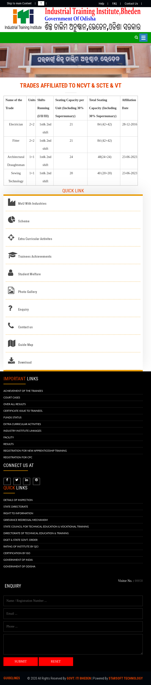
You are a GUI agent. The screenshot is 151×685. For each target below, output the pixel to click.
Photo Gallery (27, 292)
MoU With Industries (32, 203)
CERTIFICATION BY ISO (16, 553)
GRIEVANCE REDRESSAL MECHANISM (25, 519)
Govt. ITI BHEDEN (79, 678)
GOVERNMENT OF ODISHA (19, 566)
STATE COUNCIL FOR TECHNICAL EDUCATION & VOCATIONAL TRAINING (46, 526)
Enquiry (23, 309)
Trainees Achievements (35, 256)
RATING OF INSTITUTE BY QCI (20, 546)
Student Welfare (29, 274)
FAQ (114, 3)
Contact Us (131, 3)
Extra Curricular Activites (35, 239)
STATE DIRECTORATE (15, 506)
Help (101, 3)
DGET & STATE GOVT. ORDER (20, 539)
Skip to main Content (19, 3)
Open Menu (143, 37)
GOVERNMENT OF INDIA (18, 559)
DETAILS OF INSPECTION (18, 499)
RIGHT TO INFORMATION (18, 513)
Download (25, 362)
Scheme (24, 221)
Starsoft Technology (126, 678)
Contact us (25, 327)
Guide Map (25, 345)
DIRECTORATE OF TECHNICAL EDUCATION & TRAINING (36, 533)
